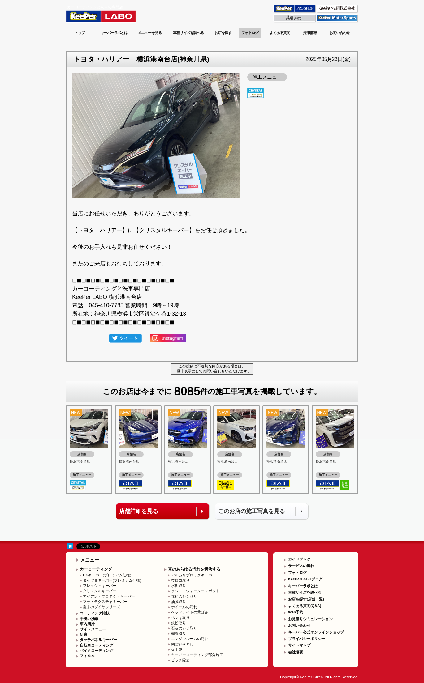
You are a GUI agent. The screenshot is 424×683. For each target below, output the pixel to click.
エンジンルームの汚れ (189, 639)
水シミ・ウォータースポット (195, 591)
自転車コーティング (96, 645)
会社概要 (295, 652)
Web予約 (295, 612)
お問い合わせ (339, 33)
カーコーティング (96, 569)
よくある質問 (280, 33)
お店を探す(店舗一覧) (306, 599)
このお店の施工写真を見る (251, 511)
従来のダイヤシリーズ (101, 607)
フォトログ (249, 33)
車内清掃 (87, 624)
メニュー (89, 559)
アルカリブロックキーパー (193, 575)
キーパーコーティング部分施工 (197, 655)
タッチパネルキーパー (98, 640)
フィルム (87, 656)
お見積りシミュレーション (310, 619)
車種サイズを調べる (188, 33)
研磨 (83, 634)
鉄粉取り (178, 623)
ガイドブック (299, 559)
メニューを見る (150, 33)
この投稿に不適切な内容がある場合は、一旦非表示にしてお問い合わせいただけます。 (212, 368)
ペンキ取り (180, 618)
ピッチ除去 (180, 660)
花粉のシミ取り (184, 596)
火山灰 (176, 649)
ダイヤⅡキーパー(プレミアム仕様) (112, 580)
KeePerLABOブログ (305, 579)
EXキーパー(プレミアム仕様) (107, 575)
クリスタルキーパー (99, 591)
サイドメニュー (93, 629)
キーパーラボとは (114, 33)
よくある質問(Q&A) (304, 606)
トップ (80, 33)
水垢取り (178, 585)
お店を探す (222, 33)
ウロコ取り (180, 580)
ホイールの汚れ (184, 607)
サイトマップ (299, 645)
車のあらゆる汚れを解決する (194, 569)
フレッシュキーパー (99, 585)
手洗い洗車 (89, 619)
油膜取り (178, 602)
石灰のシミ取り (184, 628)
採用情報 (310, 33)
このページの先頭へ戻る (333, 536)
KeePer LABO (110, 13)
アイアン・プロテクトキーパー (109, 596)
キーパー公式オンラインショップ (316, 632)
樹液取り (178, 633)
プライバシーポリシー (306, 639)
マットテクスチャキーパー (105, 602)
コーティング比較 (95, 613)
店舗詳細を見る (138, 511)
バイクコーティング (96, 650)
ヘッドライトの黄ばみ (189, 612)
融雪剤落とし (182, 644)
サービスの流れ (301, 566)
